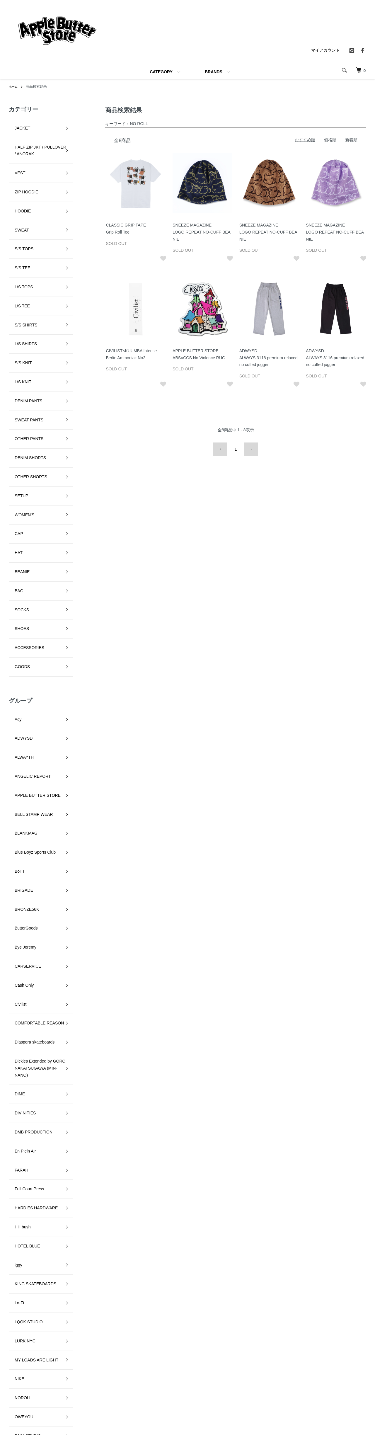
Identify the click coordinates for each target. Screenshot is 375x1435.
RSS (262, 1390)
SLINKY (16, 1164)
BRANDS (213, 71)
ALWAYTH (18, 572)
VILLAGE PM (21, 1230)
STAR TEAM (20, 1203)
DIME (14, 809)
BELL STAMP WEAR (28, 612)
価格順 (330, 139)
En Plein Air (19, 849)
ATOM (275, 1390)
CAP (13, 407)
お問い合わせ (346, 1380)
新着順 (351, 139)
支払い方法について (213, 1390)
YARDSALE (19, 1256)
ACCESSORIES (23, 486)
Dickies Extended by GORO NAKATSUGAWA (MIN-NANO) (34, 789)
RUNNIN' (17, 1111)
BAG (13, 447)
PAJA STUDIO (22, 1046)
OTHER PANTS (23, 342)
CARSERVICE (22, 717)
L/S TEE (16, 250)
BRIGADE (18, 664)
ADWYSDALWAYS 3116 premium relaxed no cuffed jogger (268, 357)
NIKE (13, 1006)
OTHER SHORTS (25, 368)
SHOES (16, 473)
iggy (12, 928)
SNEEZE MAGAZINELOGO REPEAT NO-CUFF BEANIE (202, 232)
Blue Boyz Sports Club (29, 638)
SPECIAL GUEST (25, 1190)
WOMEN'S (18, 394)
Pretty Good (20, 1085)
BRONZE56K (21, 677)
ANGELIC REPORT (27, 585)
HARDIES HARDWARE (30, 888)
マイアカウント (325, 50)
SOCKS (16, 460)
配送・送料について (213, 1370)
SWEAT (16, 197)
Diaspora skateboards (29, 769)
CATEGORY (161, 71)
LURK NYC (19, 980)
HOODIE (17, 184)
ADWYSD (18, 559)
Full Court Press (23, 875)
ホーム (14, 86)
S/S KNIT (17, 289)
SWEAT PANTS (23, 329)
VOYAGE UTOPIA (25, 1243)
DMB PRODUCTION (28, 836)
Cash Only (18, 730)
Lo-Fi (13, 954)
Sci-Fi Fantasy (22, 1125)
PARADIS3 (19, 1059)
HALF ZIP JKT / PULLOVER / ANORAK (34, 142)
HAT (13, 420)
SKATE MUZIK (22, 1151)
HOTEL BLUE (21, 915)
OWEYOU (18, 1033)
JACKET (17, 125)
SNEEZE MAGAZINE (28, 1177)
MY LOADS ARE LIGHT (30, 993)
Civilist (15, 743)
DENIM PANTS (23, 316)
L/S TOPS (18, 237)
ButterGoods (20, 690)
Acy (12, 546)
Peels (14, 1072)
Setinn (15, 1138)
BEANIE (16, 434)
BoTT (14, 651)
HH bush (17, 901)
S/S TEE (16, 224)
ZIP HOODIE (21, 171)
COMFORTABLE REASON (33, 756)
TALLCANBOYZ (23, 1216)
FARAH (16, 862)
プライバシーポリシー (278, 1370)
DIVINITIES (19, 823)
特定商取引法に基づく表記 (282, 1360)
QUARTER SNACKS (28, 1098)
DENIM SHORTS (24, 355)
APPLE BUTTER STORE (32, 599)
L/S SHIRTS (20, 276)
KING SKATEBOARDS (29, 941)
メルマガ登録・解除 (276, 1380)
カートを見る (346, 1370)
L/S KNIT (17, 302)
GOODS (16, 499)
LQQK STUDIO (23, 967)
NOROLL (17, 1019)
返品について (207, 1380)
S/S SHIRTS (20, 263)
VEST (14, 158)
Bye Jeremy (19, 704)
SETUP (16, 381)
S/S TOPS (18, 210)
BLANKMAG (20, 625)
